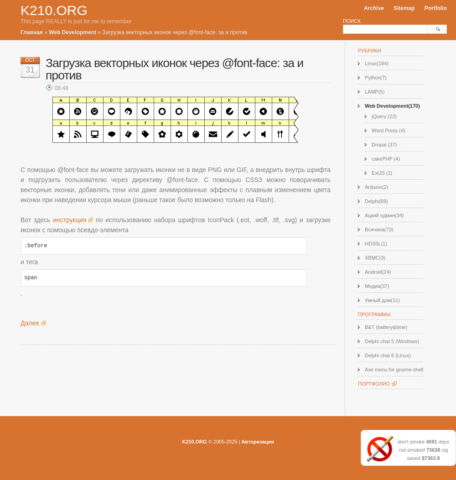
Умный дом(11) (382, 300)
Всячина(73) (379, 229)
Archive (374, 8)
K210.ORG (54, 10)
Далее (30, 323)
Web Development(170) (392, 106)
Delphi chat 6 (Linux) (388, 355)
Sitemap (404, 8)
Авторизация (257, 441)
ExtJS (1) (382, 173)
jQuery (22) (384, 116)
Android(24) (378, 272)
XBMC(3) (375, 258)
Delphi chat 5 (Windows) (392, 341)
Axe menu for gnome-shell (394, 369)
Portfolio (436, 8)
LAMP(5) (374, 91)
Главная (32, 32)
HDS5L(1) (376, 243)
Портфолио (374, 383)
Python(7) (376, 77)
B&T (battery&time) (386, 327)
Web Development (72, 32)
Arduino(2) (376, 187)
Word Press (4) (388, 130)
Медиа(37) (377, 286)
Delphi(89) (376, 201)
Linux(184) (377, 63)
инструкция (69, 220)
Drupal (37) (384, 144)
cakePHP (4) (386, 159)
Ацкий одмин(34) (384, 215)
